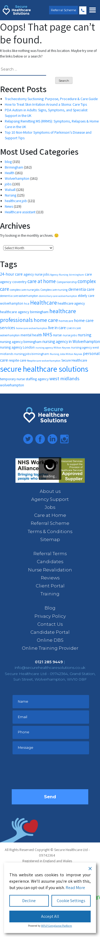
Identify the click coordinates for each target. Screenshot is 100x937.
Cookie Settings (71, 900)
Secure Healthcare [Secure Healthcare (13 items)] (74, 360)
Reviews (50, 577)
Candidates (50, 561)
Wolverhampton (17, 178)
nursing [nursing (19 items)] (84, 335)
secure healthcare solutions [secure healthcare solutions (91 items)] (44, 369)
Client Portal (50, 585)
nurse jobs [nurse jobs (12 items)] (70, 335)
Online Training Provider (50, 648)
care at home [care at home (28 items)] (41, 281)
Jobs (50, 507)
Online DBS (50, 640)
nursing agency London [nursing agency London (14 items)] (17, 347)
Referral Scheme (63, 10)
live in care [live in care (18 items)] (57, 327)
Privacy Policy (50, 616)
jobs (8, 184)
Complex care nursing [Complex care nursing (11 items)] (53, 290)
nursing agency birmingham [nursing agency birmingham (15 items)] (21, 341)
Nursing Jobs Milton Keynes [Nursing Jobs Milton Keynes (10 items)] (66, 354)
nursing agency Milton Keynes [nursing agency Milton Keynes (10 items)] (52, 347)
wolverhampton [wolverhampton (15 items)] (12, 385)
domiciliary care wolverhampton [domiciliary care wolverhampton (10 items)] (58, 296)
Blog (50, 608)
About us (50, 491)
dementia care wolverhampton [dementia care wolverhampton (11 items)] (19, 296)
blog (8, 161)
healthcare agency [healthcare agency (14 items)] (71, 303)
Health (9, 172)
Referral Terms (50, 553)
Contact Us (50, 624)
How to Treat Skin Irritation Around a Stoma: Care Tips (46, 104)
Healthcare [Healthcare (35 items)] (43, 302)
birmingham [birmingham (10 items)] (76, 274)
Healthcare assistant (20, 212)
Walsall (10, 189)
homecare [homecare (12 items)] (66, 321)
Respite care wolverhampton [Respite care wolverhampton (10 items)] (44, 360)
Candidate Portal (50, 632)
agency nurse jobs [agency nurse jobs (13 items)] (36, 274)
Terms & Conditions (50, 531)
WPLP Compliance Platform (56, 925)
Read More (75, 887)
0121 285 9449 (82, 10)
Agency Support (50, 499)
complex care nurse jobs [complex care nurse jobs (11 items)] (24, 290)
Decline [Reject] (29, 900)
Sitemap (50, 539)
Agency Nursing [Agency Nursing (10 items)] (59, 274)
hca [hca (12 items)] (26, 303)
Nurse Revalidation (50, 569)
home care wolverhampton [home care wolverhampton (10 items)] (31, 328)
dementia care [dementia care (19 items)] (81, 289)
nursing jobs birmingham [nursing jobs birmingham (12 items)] (31, 354)
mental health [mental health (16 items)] (31, 334)
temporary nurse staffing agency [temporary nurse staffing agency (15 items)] (24, 379)
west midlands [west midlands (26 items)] (64, 378)
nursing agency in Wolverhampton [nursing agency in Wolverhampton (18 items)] (71, 341)
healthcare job (16, 200)
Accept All (50, 916)
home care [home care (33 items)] (46, 320)
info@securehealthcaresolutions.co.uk (50, 667)
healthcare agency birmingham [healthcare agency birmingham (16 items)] (24, 311)
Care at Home (50, 515)
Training (50, 593)
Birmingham (14, 167)
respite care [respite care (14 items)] (17, 360)
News (9, 206)
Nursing (10, 195)
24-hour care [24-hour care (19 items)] (11, 274)
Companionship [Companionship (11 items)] (67, 282)
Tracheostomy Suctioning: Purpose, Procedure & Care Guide (51, 98)
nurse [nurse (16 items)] (57, 334)
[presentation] (52, 773)
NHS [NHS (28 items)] (47, 334)
